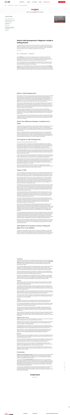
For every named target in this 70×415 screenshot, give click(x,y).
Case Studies (34, 2)
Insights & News (46, 2)
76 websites (21, 57)
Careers (40, 2)
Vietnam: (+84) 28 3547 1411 (10, 409)
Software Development (23, 53)
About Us (28, 2)
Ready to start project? (59, 17)
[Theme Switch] (69, 410)
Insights (16, 5)
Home (6, 5)
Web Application (31, 53)
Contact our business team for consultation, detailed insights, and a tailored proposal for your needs (59, 21)
